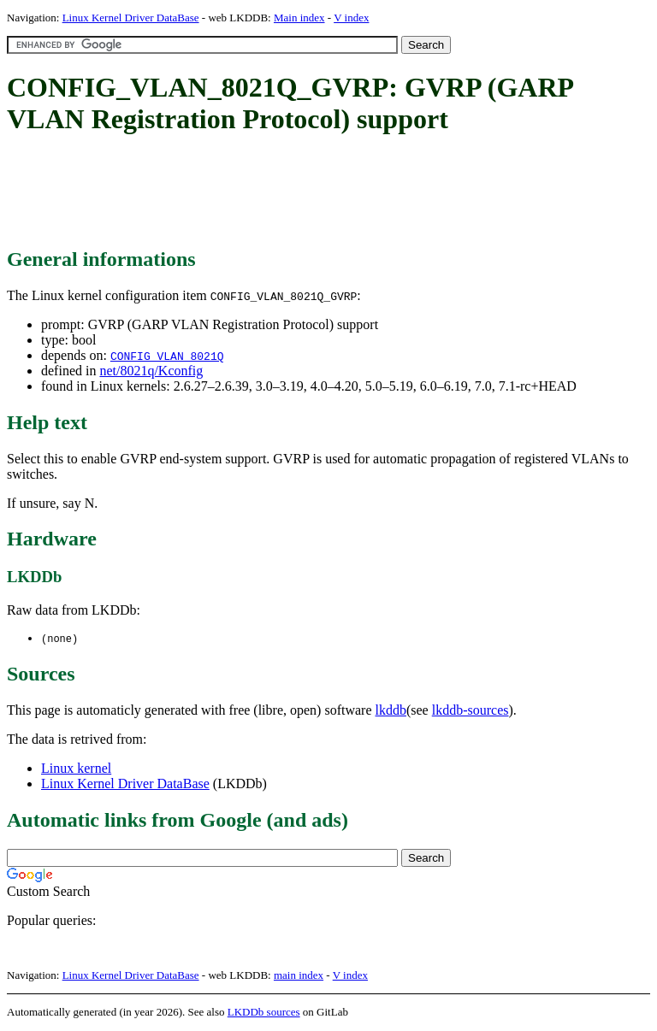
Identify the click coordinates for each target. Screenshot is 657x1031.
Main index (299, 17)
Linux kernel (76, 769)
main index (298, 975)
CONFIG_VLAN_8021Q (167, 355)
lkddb (391, 711)
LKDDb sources (264, 1012)
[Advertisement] (318, 192)
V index (351, 17)
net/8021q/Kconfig (151, 370)
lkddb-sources (470, 711)
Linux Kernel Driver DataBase (130, 17)
